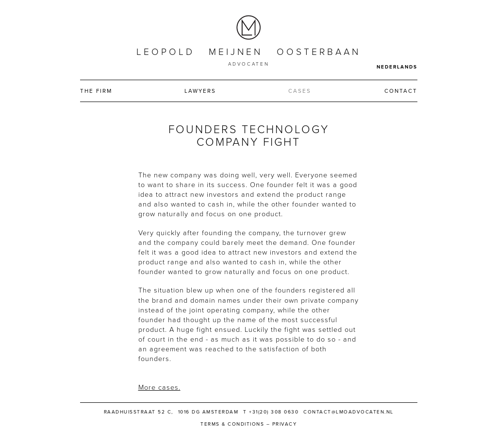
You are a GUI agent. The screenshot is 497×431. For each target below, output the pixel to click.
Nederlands (397, 67)
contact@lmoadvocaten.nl (348, 412)
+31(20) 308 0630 (273, 412)
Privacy (284, 424)
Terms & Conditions (232, 424)
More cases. (159, 387)
